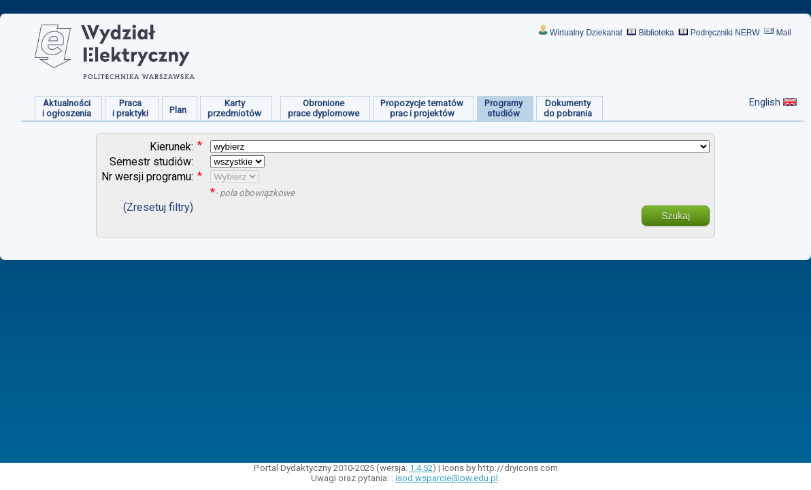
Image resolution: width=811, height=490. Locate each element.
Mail (783, 32)
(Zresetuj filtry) (158, 207)
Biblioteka (656, 32)
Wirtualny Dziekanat (586, 32)
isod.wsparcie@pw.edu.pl (446, 478)
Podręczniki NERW (725, 32)
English (764, 102)
